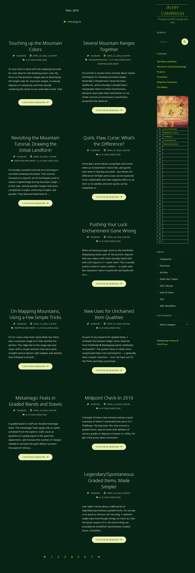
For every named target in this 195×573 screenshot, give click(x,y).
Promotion (162, 76)
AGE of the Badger (170, 129)
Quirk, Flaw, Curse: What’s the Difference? (109, 141)
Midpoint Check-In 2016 (109, 398)
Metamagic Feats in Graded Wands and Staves (35, 401)
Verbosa (172, 340)
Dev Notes (162, 87)
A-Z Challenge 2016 (36, 60)
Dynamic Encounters (171, 144)
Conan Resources (170, 140)
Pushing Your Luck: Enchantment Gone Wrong (109, 228)
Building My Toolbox (171, 133)
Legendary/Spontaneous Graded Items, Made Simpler (109, 481)
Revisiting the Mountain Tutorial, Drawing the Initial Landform (35, 144)
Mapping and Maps (108, 64)
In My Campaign (172, 10)
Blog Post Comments (167, 82)
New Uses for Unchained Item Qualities (109, 315)
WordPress (162, 344)
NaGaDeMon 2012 (98, 60)
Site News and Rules (167, 61)
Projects (161, 71)
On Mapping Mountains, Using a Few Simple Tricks (35, 315)
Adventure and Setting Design (171, 66)
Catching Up (168, 136)
